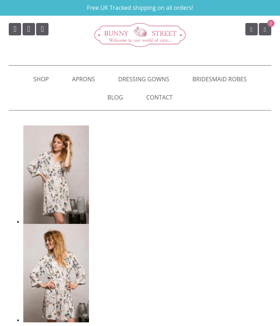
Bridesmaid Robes (219, 79)
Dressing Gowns (143, 79)
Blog (115, 97)
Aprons (83, 79)
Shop (41, 79)
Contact (159, 97)
